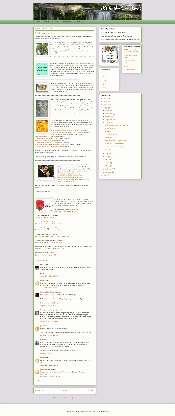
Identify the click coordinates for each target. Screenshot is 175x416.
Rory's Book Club (129, 70)
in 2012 (103, 73)
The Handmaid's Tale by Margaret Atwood (48, 142)
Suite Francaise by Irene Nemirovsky (62, 134)
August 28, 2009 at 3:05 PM (49, 365)
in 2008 (103, 87)
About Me (47, 21)
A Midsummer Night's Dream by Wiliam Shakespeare (52, 144)
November (109, 114)
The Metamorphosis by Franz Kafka (46, 138)
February (108, 169)
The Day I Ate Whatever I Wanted (116, 125)
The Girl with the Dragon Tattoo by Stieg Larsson (66, 130)
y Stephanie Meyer (70, 173)
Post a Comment (43, 381)
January (108, 172)
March (107, 166)
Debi (91, 201)
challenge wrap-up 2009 (48, 255)
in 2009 (103, 84)
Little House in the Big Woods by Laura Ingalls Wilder (52, 236)
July (107, 154)
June (107, 157)
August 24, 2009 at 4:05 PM (49, 288)
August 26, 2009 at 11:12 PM (49, 353)
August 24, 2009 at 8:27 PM (49, 305)
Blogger (106, 411)
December (109, 110)
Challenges (67, 21)
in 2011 (103, 77)
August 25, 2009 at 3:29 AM (49, 321)
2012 (105, 99)
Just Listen (108, 138)
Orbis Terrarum (76, 120)
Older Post (90, 391)
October (108, 117)
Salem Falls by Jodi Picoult (67, 181)
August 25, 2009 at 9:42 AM (49, 335)
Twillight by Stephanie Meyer (44, 218)
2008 (105, 176)
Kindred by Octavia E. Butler (44, 140)
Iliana (42, 339)
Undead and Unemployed (114, 147)
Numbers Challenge (79, 63)
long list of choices (83, 124)
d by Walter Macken (53, 136)
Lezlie (42, 264)
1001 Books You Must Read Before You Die (131, 51)
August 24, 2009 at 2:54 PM (49, 276)
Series (57, 21)
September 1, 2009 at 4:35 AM (50, 377)
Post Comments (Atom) (69, 398)
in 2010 (103, 80)
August (108, 123)
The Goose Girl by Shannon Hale (66, 212)
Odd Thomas (109, 150)
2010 (105, 105)
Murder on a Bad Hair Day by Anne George (49, 230)
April (107, 163)
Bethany (53, 122)
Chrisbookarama (46, 369)
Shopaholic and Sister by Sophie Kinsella (48, 224)
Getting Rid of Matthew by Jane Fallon (70, 175)
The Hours (108, 131)
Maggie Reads (87, 104)
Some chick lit (110, 128)
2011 (105, 102)
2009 (105, 108)
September (109, 120)
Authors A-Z (79, 21)
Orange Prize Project (130, 66)
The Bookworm (87, 167)
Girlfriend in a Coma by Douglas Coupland (48, 242)
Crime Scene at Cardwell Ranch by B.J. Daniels (73, 179)
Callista (52, 65)
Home (38, 21)
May (107, 160)
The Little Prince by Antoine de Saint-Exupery (50, 146)
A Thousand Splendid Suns (114, 144)
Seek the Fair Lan (41, 136)
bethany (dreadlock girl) (48, 292)
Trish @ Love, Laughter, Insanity (51, 310)
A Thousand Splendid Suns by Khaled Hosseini (65, 132)
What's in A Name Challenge (73, 201)
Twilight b (61, 173)
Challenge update (111, 134)
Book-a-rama (58, 45)
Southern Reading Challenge (59, 102)
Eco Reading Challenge (73, 43)
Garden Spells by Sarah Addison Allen (70, 177)
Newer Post (39, 391)
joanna (42, 280)
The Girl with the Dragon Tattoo (116, 141)
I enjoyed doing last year (71, 65)
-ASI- (93, 411)
